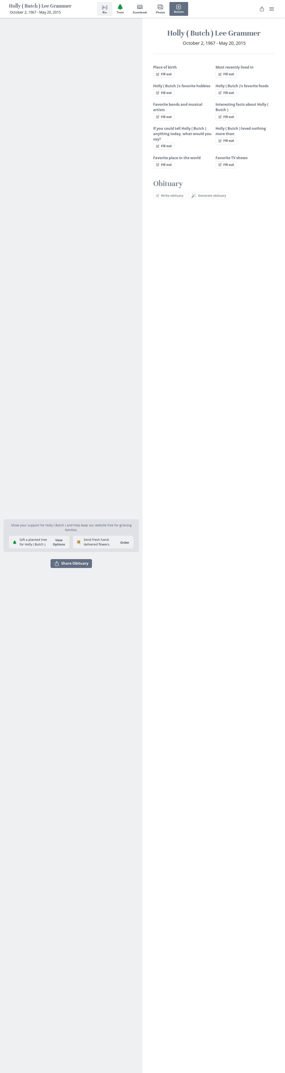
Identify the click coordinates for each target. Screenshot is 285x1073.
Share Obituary (71, 563)
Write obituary (169, 195)
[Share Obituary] (261, 8)
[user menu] (271, 8)
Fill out (164, 74)
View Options (59, 542)
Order (124, 542)
